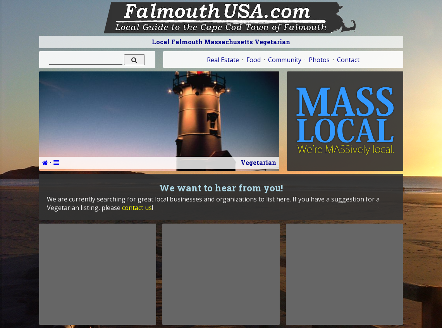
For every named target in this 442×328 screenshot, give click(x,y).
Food (253, 60)
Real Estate (223, 60)
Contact (348, 60)
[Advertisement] (98, 274)
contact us (137, 207)
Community (284, 60)
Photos (319, 60)
